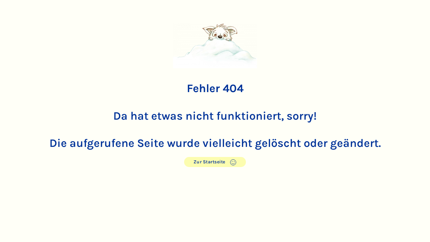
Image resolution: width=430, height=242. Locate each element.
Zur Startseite (215, 162)
